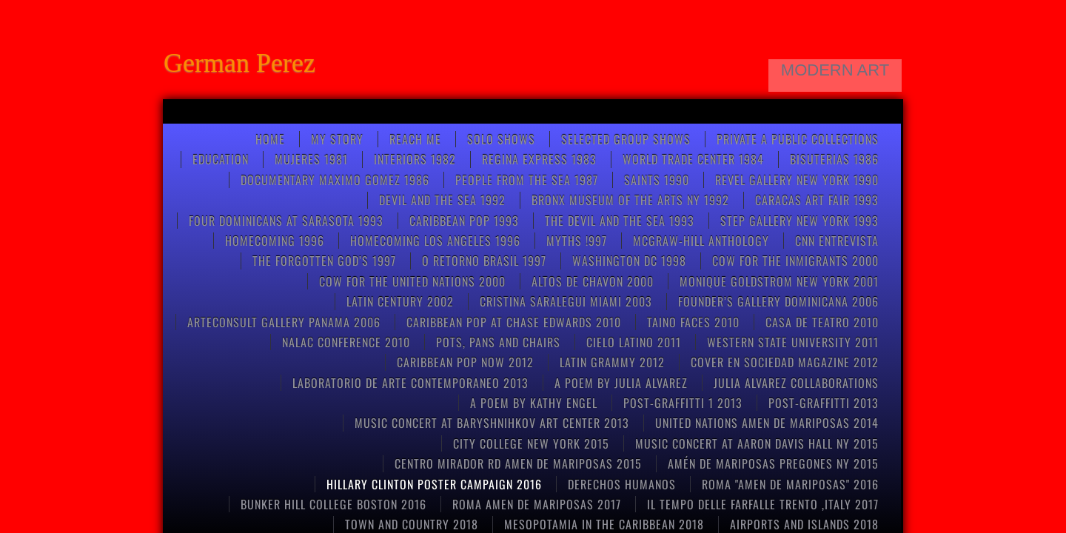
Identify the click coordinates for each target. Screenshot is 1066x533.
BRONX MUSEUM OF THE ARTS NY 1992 (630, 200)
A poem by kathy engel (533, 403)
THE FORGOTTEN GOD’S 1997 (324, 260)
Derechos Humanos (622, 484)
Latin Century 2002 (400, 301)
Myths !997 (576, 240)
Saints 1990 (656, 180)
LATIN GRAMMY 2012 (612, 362)
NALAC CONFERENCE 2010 (346, 342)
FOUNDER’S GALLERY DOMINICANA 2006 (778, 301)
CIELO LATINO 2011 (633, 342)
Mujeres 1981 (311, 159)
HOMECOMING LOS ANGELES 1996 (435, 240)
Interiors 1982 (415, 159)
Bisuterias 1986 (834, 159)
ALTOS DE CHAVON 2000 (593, 281)
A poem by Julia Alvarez (621, 383)
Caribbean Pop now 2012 (465, 362)
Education (220, 159)
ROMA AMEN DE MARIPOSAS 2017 (536, 504)
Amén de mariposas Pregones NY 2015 (773, 463)
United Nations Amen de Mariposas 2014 (767, 423)
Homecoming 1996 (274, 240)
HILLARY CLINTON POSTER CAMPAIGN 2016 (434, 484)
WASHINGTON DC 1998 (629, 260)
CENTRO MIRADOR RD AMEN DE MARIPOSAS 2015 (518, 463)
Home (270, 139)
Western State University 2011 (793, 342)
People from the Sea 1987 (526, 180)
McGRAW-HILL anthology (701, 240)
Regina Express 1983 (539, 159)
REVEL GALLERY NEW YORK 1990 (797, 180)
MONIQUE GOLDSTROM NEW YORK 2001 (779, 281)
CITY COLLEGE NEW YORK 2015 (531, 443)
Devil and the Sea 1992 (442, 200)
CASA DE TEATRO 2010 (822, 322)
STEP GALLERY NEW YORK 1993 (799, 220)
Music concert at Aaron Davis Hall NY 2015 (757, 443)
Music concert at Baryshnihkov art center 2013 (492, 423)
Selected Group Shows (626, 139)
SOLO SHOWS (501, 139)
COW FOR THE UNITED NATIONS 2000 (412, 281)
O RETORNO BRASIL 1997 (484, 260)
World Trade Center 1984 (693, 159)
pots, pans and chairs (498, 342)
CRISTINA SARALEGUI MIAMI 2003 (566, 301)
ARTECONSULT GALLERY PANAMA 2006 (284, 322)
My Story (337, 139)
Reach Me (415, 139)
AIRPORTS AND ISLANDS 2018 (804, 524)
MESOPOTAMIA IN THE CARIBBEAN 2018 (604, 524)
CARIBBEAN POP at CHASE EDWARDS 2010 (513, 322)
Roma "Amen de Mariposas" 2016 (790, 484)
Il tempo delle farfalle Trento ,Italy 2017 (763, 504)
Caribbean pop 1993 (464, 220)
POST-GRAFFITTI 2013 (823, 403)
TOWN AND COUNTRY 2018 (411, 524)
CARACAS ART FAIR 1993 (817, 200)
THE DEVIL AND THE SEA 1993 (619, 220)
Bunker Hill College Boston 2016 (333, 504)
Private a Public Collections (798, 139)
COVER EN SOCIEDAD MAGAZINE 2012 (785, 362)
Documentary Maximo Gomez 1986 (335, 180)
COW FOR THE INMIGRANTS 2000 (795, 260)
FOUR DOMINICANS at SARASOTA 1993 (286, 220)
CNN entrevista (837, 240)
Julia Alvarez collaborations (796, 383)
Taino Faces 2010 (693, 322)
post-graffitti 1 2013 (682, 403)
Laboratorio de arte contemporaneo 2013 (410, 383)
